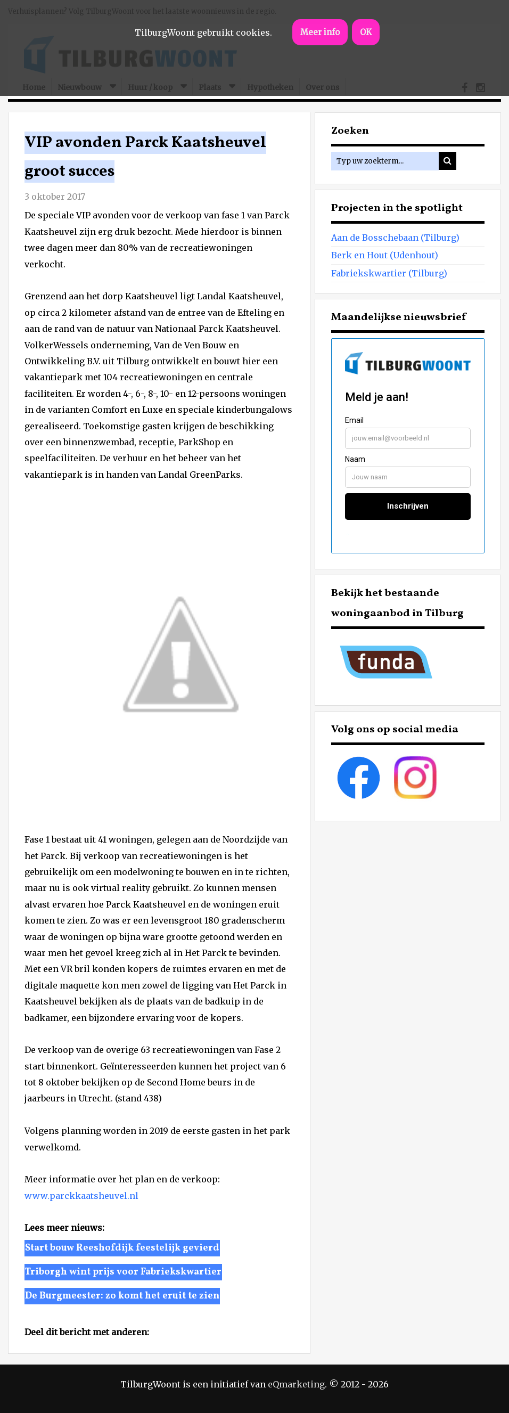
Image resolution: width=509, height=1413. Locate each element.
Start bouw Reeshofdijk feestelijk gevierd (122, 1248)
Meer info (320, 32)
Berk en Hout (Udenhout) (384, 255)
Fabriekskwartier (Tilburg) (389, 273)
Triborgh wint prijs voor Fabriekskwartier (123, 1272)
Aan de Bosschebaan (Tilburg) (395, 237)
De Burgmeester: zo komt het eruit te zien (122, 1296)
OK (366, 32)
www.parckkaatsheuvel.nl (81, 1195)
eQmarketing (296, 1384)
